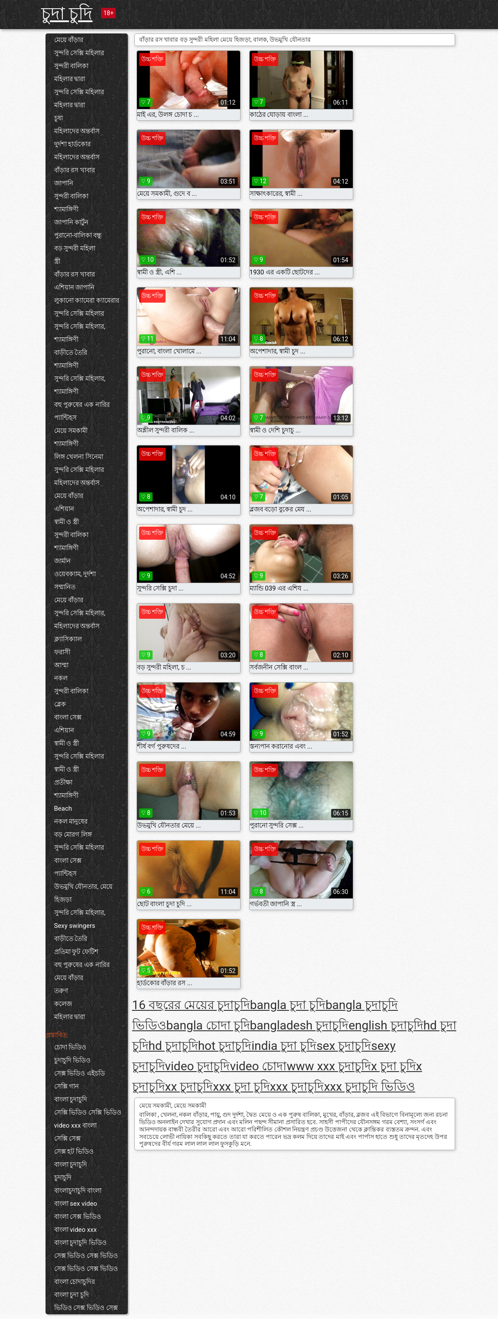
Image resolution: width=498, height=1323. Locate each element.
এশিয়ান (64, 509)
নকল (61, 678)
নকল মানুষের (71, 821)
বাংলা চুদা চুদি (71, 1295)
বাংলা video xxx (75, 1230)
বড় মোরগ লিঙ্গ (73, 834)
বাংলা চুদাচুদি (71, 1099)
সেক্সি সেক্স (67, 1138)
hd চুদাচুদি (173, 1046)
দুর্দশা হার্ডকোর (72, 144)
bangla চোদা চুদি (208, 1025)
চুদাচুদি (63, 1177)
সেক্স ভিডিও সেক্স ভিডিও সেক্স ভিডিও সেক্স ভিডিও (86, 1262)
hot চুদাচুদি (225, 1046)
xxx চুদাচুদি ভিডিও (369, 1086)
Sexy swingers (74, 926)
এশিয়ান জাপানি (74, 287)
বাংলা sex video (75, 1204)
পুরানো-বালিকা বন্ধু (78, 235)
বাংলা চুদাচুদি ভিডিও (80, 1243)
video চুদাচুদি (197, 1066)
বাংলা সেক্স (68, 717)
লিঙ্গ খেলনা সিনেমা (78, 457)
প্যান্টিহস (65, 418)
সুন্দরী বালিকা (71, 66)
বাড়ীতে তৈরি (71, 352)
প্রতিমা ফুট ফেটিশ (76, 952)
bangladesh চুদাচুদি (299, 1025)
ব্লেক (60, 704)
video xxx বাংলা (75, 1125)
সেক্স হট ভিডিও (74, 1151)
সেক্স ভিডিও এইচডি (79, 1073)
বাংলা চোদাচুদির (74, 1282)
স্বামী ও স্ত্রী (66, 522)
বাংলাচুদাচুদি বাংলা (78, 1190)
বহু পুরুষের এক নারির (82, 405)
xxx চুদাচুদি (297, 1086)
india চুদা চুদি (283, 1046)
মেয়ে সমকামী (71, 431)
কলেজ (63, 1004)
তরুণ (61, 991)
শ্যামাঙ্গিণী (66, 209)
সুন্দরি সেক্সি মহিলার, (79, 326)
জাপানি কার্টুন (71, 222)
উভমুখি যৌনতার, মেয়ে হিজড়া (83, 893)
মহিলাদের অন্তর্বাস (77, 131)
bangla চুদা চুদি (287, 1005)
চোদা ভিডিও (70, 1047)
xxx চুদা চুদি (241, 1086)
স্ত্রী (57, 261)
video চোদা (258, 1066)
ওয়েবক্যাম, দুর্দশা (75, 574)
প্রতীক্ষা (63, 782)
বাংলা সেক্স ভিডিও (77, 1217)
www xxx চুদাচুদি (328, 1066)
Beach (63, 808)
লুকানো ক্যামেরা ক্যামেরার (86, 300)
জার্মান (62, 561)
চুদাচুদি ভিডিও (72, 1060)
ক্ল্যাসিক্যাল (68, 639)
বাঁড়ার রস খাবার (74, 170)
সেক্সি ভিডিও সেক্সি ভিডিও (87, 1112)
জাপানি (63, 183)
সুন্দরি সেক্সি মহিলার (79, 53)
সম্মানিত (64, 587)
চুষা (58, 118)
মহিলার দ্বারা (69, 79)
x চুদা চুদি (393, 1066)
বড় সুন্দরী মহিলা (74, 248)
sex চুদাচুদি (343, 1046)
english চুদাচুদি (385, 1025)
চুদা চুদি (67, 13)
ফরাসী (62, 652)
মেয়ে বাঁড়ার (69, 40)
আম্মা (61, 665)
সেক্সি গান (66, 1086)
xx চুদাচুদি (189, 1086)
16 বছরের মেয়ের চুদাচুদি (191, 1005)
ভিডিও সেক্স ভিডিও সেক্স (86, 1308)
